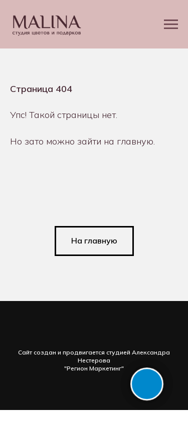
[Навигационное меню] (171, 25)
